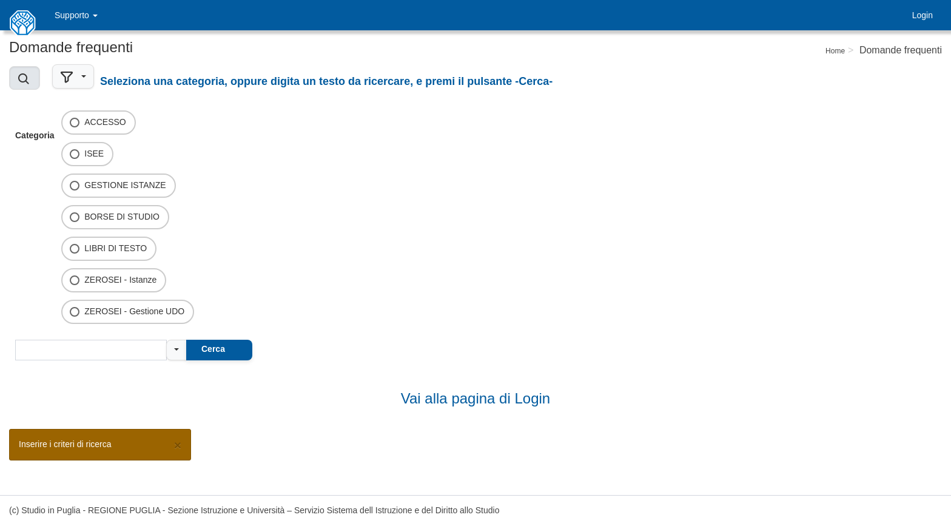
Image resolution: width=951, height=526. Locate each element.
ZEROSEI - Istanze (120, 280)
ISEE (94, 153)
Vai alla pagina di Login (475, 398)
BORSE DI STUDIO (122, 216)
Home (835, 51)
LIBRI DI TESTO (115, 248)
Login (922, 15)
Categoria (35, 135)
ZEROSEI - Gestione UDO (134, 311)
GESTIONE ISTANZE (125, 185)
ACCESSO (105, 122)
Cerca (213, 349)
